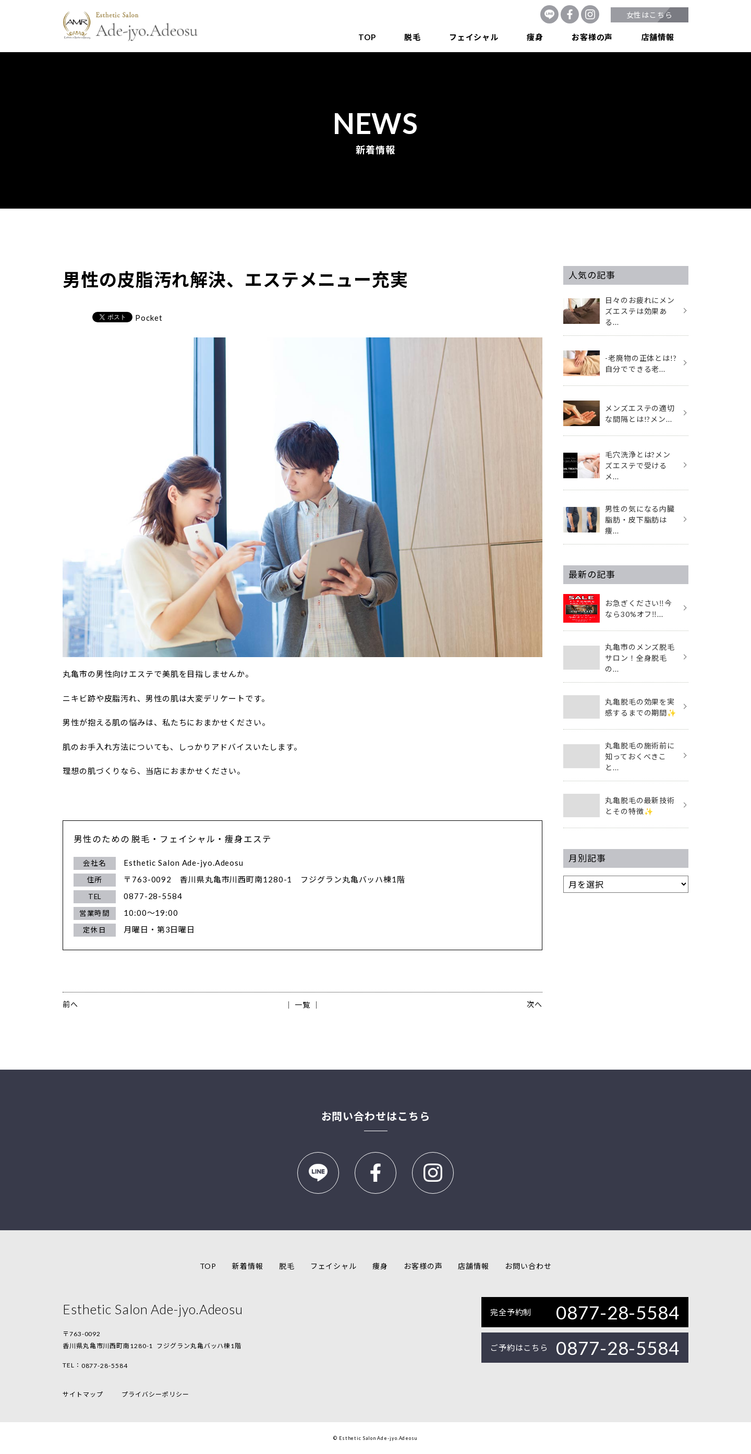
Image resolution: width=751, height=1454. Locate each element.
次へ (534, 1004)
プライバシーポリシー (155, 1394)
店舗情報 (657, 37)
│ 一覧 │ (302, 1004)
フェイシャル (474, 37)
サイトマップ (83, 1394)
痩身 (535, 37)
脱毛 (412, 37)
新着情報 (247, 1266)
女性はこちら (649, 14)
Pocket (148, 317)
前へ (70, 1004)
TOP (367, 37)
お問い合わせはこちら (375, 1116)
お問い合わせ (528, 1266)
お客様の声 (592, 37)
